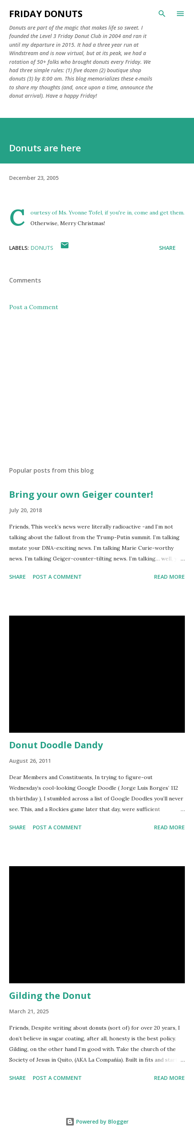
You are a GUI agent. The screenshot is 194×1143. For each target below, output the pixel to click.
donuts (41, 247)
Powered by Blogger (97, 1121)
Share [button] (167, 247)
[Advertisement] (97, 388)
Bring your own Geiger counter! (81, 494)
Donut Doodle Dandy (56, 744)
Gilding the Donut (50, 995)
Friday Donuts (46, 13)
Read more (169, 576)
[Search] (162, 13)
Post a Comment (33, 307)
